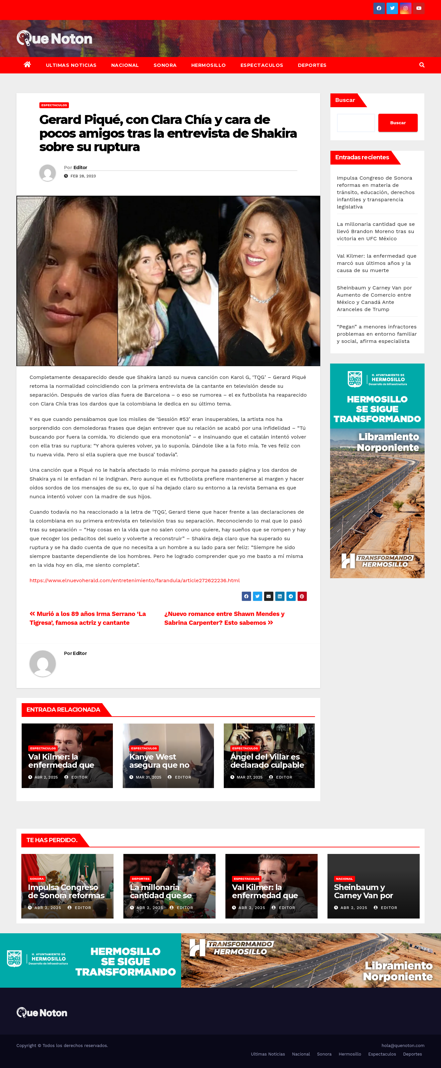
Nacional (125, 65)
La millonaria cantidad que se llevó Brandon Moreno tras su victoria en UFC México (376, 231)
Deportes (312, 65)
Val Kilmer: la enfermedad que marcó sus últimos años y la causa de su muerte (377, 263)
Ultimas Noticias (71, 65)
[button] (422, 65)
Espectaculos (262, 65)
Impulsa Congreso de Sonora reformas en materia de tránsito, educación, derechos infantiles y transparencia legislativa (376, 192)
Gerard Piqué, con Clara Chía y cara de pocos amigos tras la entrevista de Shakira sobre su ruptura (168, 133)
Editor (80, 167)
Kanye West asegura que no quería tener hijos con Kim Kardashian (167, 769)
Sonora (165, 65)
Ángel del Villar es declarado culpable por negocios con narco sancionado (267, 769)
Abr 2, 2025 (47, 907)
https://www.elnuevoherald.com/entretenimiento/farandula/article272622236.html (135, 580)
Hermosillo (208, 65)
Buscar (345, 99)
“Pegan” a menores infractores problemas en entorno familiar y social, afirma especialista (377, 334)
